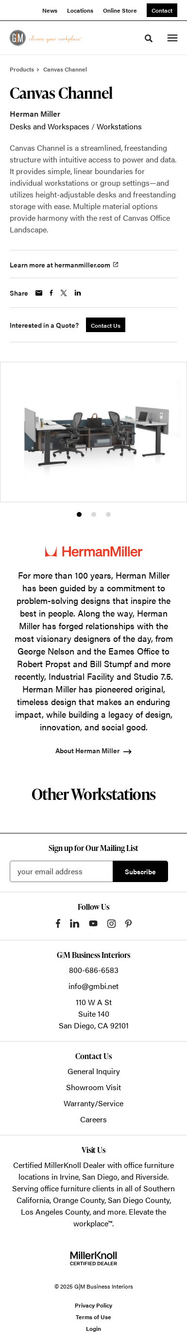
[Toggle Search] (149, 38)
